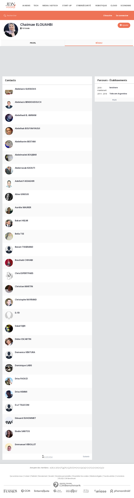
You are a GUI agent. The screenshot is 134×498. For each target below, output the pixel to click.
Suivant (86, 456)
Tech (36, 5)
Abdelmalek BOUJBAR (26, 154)
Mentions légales (96, 476)
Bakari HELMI (21, 220)
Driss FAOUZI (21, 378)
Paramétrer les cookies (81, 476)
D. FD (17, 312)
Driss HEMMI (21, 391)
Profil (33, 43)
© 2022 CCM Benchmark (67, 478)
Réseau (99, 43)
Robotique (101, 5)
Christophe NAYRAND (26, 299)
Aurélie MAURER (23, 207)
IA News (26, 5)
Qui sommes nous (16, 476)
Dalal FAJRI (20, 325)
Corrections (120, 476)
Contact (26, 476)
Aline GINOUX (22, 194)
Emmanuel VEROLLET (25, 444)
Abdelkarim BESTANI (25, 141)
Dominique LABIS (23, 365)
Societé (51, 476)
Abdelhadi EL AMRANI (25, 115)
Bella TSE (19, 233)
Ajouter (125, 25)
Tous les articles (108, 476)
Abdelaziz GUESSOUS (25, 88)
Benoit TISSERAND (24, 246)
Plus (114, 100)
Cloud (114, 5)
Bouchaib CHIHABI (24, 260)
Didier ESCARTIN (23, 339)
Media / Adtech (50, 5)
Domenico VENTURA (25, 352)
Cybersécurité (83, 5)
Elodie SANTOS (22, 431)
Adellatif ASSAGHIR (24, 181)
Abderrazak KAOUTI (25, 167)
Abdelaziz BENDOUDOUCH (28, 102)
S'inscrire (107, 15)
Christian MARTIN (24, 286)
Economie (126, 5)
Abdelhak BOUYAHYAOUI (27, 128)
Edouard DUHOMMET (25, 418)
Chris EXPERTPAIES (24, 273)
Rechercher (12, 15)
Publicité (34, 476)
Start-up (67, 5)
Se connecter (122, 15)
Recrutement (42, 476)
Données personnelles (63, 476)
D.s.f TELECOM (22, 404)
